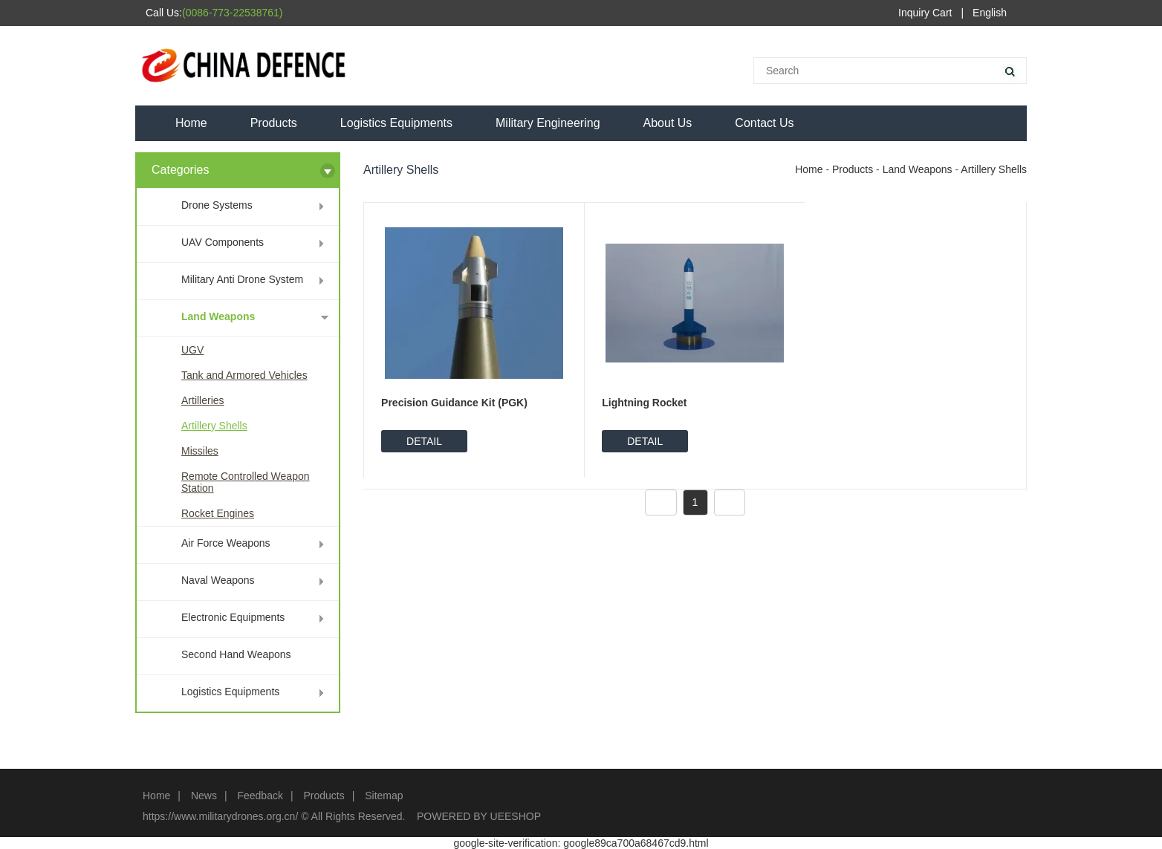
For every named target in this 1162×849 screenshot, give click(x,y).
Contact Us (764, 123)
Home (191, 123)
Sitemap (384, 795)
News (204, 795)
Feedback (259, 795)
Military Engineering (548, 123)
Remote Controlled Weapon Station (245, 482)
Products (273, 123)
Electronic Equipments (233, 617)
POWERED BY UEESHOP (479, 816)
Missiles (199, 451)
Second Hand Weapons (236, 654)
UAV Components (222, 242)
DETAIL (424, 441)
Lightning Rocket (644, 403)
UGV (192, 350)
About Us (667, 123)
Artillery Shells (214, 426)
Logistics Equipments (396, 123)
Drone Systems (217, 205)
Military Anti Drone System (242, 279)
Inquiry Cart (925, 13)
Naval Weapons (218, 580)
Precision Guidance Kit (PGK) (454, 403)
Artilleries (202, 400)
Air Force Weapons (225, 543)
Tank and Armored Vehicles (244, 375)
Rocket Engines (217, 513)
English (990, 13)
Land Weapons (218, 316)
